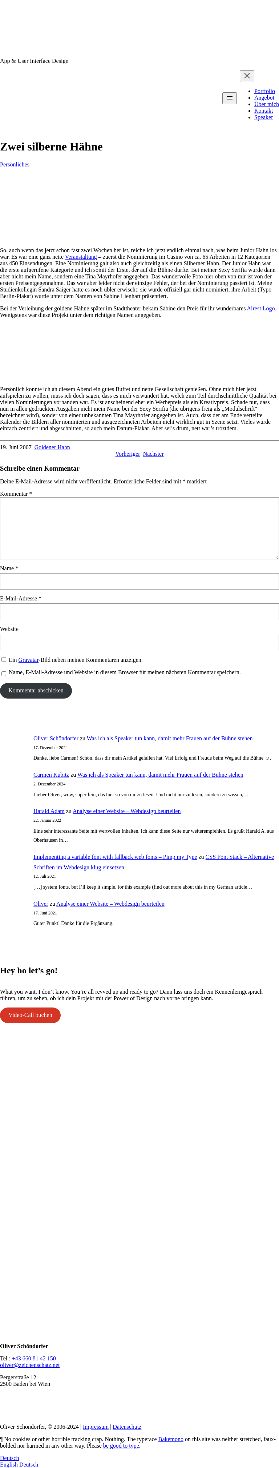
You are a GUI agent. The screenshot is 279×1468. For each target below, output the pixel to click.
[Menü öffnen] (229, 98)
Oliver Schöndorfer (55, 738)
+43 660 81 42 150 (34, 1358)
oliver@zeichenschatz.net (30, 1365)
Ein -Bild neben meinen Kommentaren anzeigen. (75, 660)
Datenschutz (127, 1427)
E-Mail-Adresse (20, 598)
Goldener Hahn (52, 447)
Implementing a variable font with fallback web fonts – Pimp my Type (115, 857)
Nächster (153, 454)
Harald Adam (49, 811)
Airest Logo (261, 308)
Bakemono (170, 1439)
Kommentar (16, 494)
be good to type (121, 1446)
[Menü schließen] (247, 76)
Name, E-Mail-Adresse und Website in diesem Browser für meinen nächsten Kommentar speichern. (125, 672)
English (9, 1464)
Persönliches (14, 164)
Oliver (40, 904)
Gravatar (29, 660)
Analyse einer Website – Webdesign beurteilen (127, 811)
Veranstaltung (81, 257)
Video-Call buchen (30, 1015)
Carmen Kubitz (51, 775)
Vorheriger (128, 454)
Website (9, 629)
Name (9, 568)
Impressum (96, 1427)
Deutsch (9, 1458)
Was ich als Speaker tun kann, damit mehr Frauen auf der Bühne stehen (170, 738)
